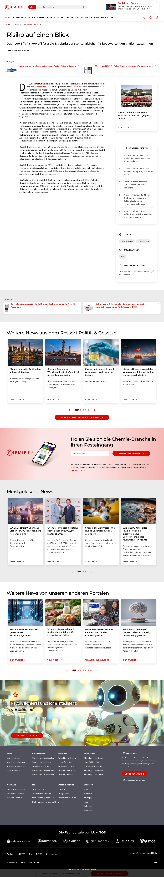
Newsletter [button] (106, 17)
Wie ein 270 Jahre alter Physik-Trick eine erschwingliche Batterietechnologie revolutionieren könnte (137, 199)
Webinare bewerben (15, 793)
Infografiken (63, 793)
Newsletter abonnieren (131, 453)
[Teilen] (144, 17)
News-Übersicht (14, 770)
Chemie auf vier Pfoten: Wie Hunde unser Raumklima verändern (136, 184)
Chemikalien (75, 86)
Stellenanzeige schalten (43, 797)
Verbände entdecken (41, 766)
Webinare (88, 806)
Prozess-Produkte (66, 766)
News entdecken (14, 758)
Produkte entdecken (67, 758)
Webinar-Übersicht (15, 797)
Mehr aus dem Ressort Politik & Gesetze (82, 417)
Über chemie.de (53, 854)
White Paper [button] (66, 17)
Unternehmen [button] (19, 17)
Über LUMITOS (35, 854)
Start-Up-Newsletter (16, 766)
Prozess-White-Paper (93, 766)
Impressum (12, 862)
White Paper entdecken (94, 758)
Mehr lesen (78, 470)
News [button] (8, 17)
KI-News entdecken (27, 735)
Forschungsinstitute (67, 797)
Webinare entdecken (16, 789)
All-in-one (88, 810)
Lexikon (61, 789)
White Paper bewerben (93, 770)
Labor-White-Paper (92, 762)
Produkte (88, 793)
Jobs (86, 802)
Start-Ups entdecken (41, 762)
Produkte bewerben (66, 770)
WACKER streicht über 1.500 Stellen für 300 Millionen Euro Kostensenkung (137, 158)
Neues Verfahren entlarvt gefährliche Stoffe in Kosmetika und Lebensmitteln (138, 214)
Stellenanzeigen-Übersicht (44, 802)
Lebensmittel (41, 86)
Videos (61, 802)
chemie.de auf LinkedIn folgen (134, 780)
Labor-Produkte (65, 762)
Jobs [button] (77, 17)
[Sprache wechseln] (150, 17)
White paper (89, 797)
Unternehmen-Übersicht (43, 774)
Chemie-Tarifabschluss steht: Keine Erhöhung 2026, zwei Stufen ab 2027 (139, 171)
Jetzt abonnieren (134, 773)
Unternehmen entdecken (43, 758)
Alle (31, 7)
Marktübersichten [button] (49, 17)
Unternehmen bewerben (43, 770)
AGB (23, 862)
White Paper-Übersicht (94, 774)
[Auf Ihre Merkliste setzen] (137, 17)
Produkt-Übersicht (66, 774)
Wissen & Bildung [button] (90, 17)
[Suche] (84, 7)
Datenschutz (35, 862)
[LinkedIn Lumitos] (155, 862)
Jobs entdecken (39, 789)
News (86, 789)
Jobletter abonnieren (41, 793)
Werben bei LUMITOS (16, 854)
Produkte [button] (33, 17)
